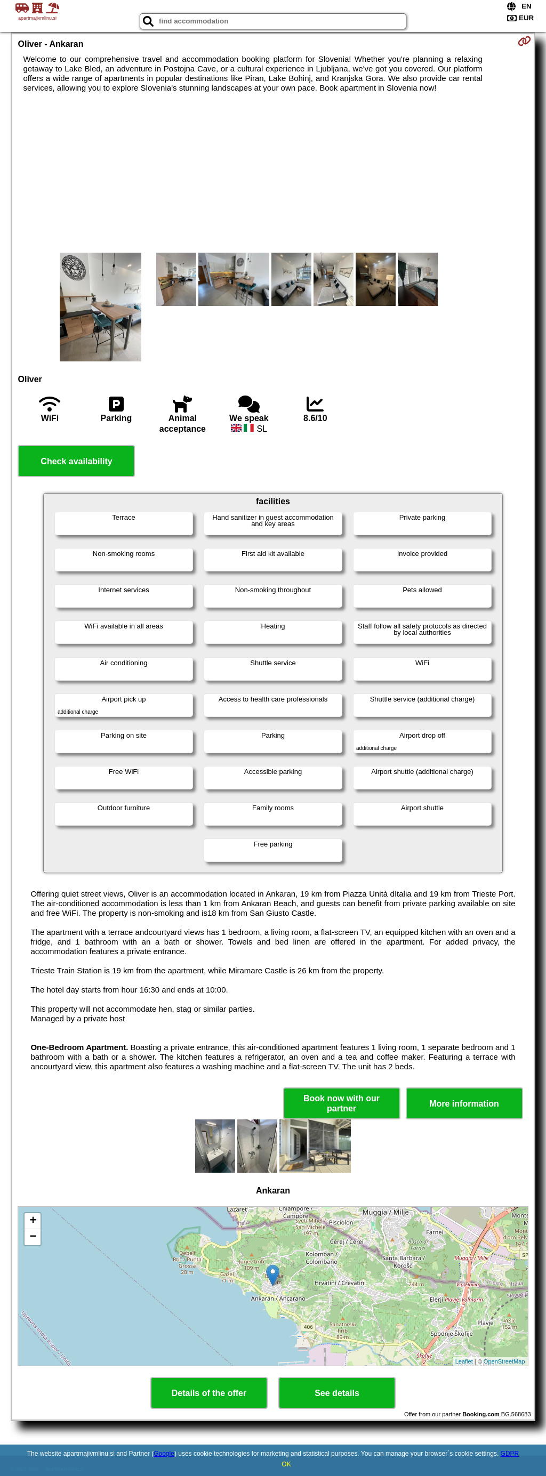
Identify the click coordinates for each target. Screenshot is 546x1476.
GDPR (510, 1453)
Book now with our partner (341, 1103)
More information (464, 1103)
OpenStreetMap (504, 1361)
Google (164, 1453)
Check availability (76, 461)
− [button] (32, 1237)
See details (337, 1393)
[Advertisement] (273, 172)
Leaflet (464, 1361)
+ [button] (32, 1221)
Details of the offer (209, 1393)
